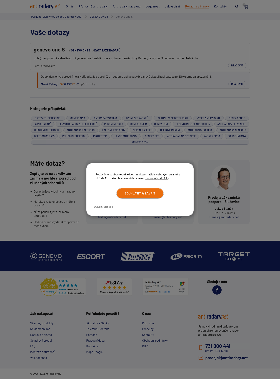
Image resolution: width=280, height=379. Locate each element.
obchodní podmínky (157, 178)
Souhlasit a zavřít (140, 193)
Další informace (103, 206)
